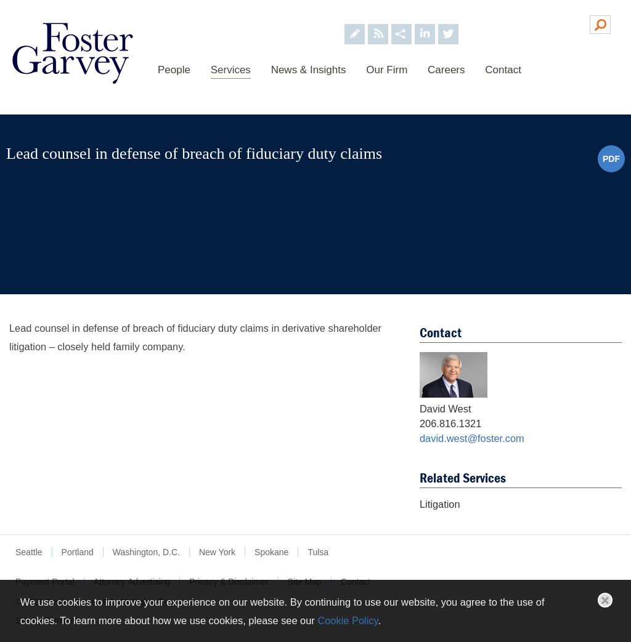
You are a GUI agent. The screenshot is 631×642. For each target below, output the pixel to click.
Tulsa (317, 552)
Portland (78, 552)
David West (445, 408)
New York (217, 552)
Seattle (29, 552)
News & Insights (308, 70)
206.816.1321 (450, 423)
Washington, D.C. (146, 552)
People (174, 70)
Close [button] (605, 600)
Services (231, 70)
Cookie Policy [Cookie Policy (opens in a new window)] (347, 620)
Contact (503, 70)
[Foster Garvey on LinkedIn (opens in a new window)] (425, 24)
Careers (446, 70)
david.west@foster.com (472, 438)
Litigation (440, 504)
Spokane (271, 552)
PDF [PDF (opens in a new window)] (611, 159)
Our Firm (386, 70)
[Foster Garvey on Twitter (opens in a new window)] (448, 24)
